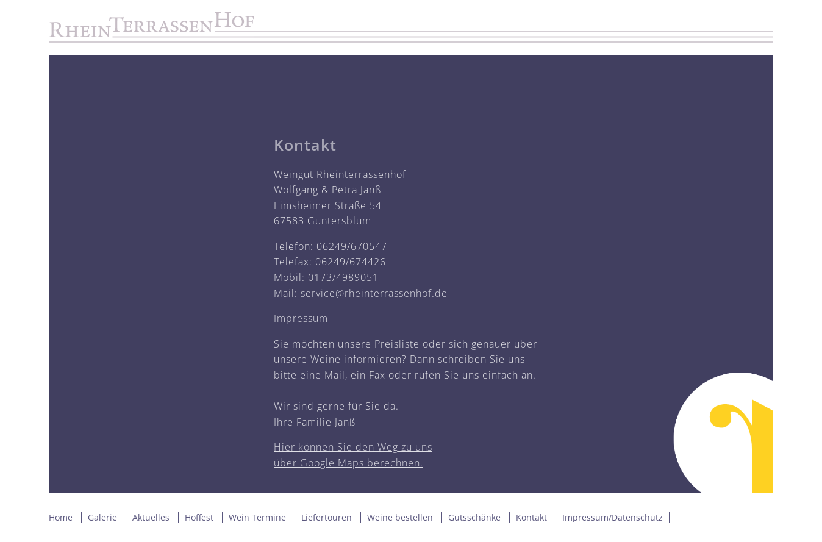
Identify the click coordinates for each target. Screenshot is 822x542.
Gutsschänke (474, 517)
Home (61, 517)
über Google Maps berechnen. (348, 462)
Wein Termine (257, 517)
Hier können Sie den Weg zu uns (353, 447)
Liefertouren (326, 517)
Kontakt (531, 517)
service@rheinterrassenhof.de (374, 293)
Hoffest (199, 517)
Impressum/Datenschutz (612, 517)
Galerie (102, 517)
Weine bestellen (400, 517)
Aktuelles (151, 517)
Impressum (301, 318)
